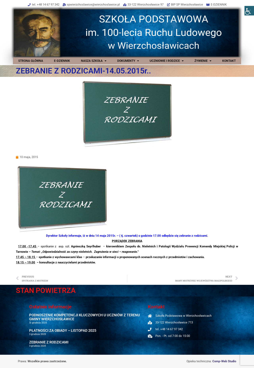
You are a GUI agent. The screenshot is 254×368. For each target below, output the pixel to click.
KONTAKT (229, 61)
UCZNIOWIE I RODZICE (167, 60)
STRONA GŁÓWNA (30, 61)
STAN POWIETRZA (46, 290)
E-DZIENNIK (62, 61)
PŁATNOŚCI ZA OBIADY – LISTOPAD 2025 (62, 330)
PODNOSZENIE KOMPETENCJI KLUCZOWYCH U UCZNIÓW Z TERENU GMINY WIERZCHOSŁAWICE (84, 317)
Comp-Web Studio (224, 361)
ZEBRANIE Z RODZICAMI (48, 342)
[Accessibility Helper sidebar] (249, 10)
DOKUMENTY (128, 60)
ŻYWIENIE (202, 60)
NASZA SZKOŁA (93, 60)
